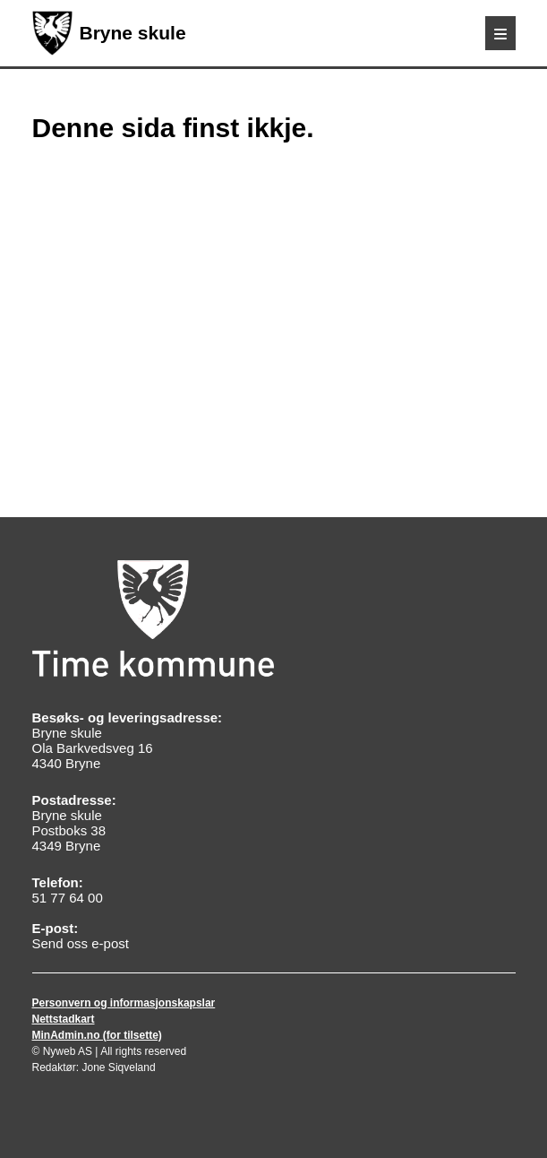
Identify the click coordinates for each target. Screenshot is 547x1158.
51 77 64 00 (67, 897)
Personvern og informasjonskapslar (124, 1003)
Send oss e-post (80, 943)
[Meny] (500, 33)
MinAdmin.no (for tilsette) (97, 1035)
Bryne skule (109, 33)
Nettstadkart (63, 1019)
